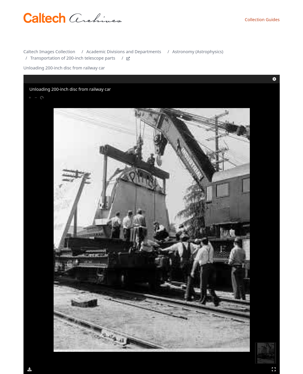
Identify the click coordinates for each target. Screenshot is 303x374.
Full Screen (274, 369)
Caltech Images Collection (49, 51)
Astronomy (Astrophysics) (197, 51)
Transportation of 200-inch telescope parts (72, 58)
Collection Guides (262, 19)
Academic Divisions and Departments (123, 51)
